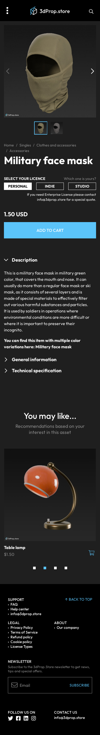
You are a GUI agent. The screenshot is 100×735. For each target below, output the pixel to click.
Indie (50, 186)
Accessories (19, 150)
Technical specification (36, 371)
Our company (68, 627)
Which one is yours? (80, 178)
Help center (19, 609)
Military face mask (53, 346)
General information (34, 359)
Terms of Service (24, 632)
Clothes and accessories (56, 145)
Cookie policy (21, 641)
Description (24, 260)
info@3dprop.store (25, 613)
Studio (82, 186)
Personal (18, 186)
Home (9, 145)
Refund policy (21, 637)
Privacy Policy (21, 627)
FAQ (14, 604)
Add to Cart (50, 230)
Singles (25, 145)
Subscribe (79, 685)
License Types (21, 646)
